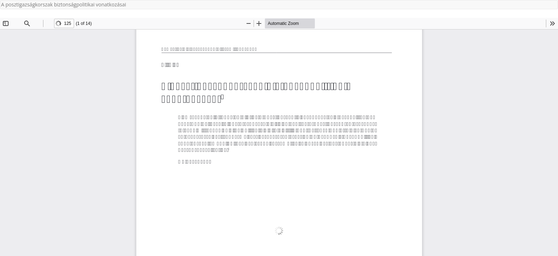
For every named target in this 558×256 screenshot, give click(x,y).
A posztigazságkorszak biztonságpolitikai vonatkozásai (63, 4)
